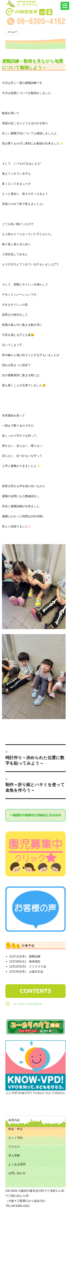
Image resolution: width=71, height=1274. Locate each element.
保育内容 (14, 1120)
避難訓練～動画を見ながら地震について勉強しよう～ (32, 64)
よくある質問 (17, 1164)
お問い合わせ (17, 1173)
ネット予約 (15, 1138)
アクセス (14, 1146)
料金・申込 (15, 1129)
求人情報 (14, 1155)
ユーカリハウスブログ (27, 1003)
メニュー (12, 31)
